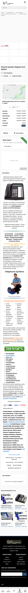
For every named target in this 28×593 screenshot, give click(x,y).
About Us (7, 559)
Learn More (7, 146)
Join (25, 574)
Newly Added (21, 562)
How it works (7, 562)
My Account (19, 591)
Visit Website (18, 133)
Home (2, 12)
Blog (7, 564)
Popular (21, 559)
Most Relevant (21, 564)
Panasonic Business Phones (9, 14)
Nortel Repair (19, 12)
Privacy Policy (23, 577)
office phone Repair (14, 455)
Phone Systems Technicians (13, 397)
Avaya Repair (10, 12)
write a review (17, 481)
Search (21, 557)
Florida (5, 76)
